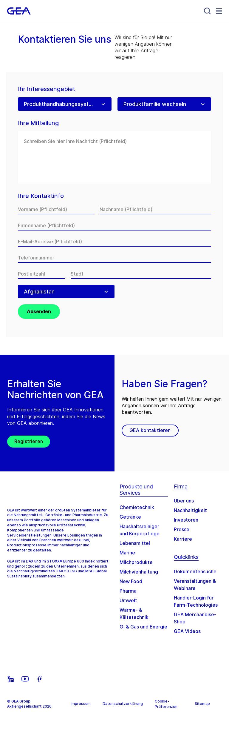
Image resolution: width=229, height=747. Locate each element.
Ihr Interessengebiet (46, 89)
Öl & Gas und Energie (143, 627)
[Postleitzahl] (41, 274)
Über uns (184, 501)
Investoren (186, 520)
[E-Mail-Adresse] (114, 241)
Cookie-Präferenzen (166, 704)
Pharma (128, 591)
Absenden (39, 311)
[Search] (207, 11)
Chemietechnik (137, 507)
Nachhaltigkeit (190, 510)
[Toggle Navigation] (219, 11)
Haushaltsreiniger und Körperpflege (140, 530)
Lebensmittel (135, 543)
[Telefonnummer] (114, 258)
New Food (131, 581)
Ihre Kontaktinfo (41, 196)
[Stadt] (141, 274)
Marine (127, 553)
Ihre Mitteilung (38, 123)
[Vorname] (56, 209)
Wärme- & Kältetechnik (134, 613)
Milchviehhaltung (139, 572)
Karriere (183, 539)
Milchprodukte (136, 562)
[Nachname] (155, 209)
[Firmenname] (114, 225)
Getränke (130, 517)
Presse (181, 529)
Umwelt (128, 600)
